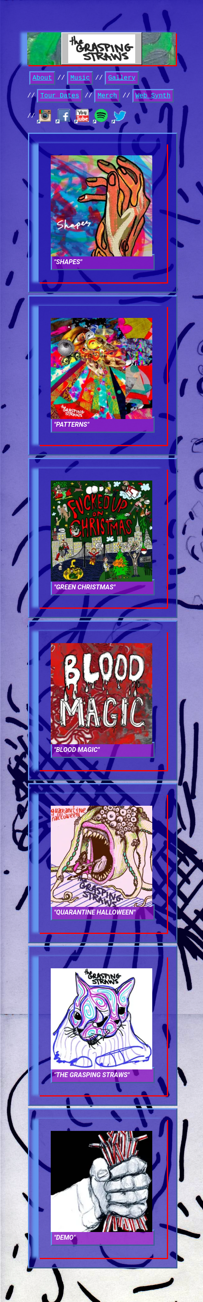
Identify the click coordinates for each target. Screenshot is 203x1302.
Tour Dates (59, 95)
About (42, 78)
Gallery (121, 78)
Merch (107, 95)
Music (80, 78)
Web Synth (153, 95)
